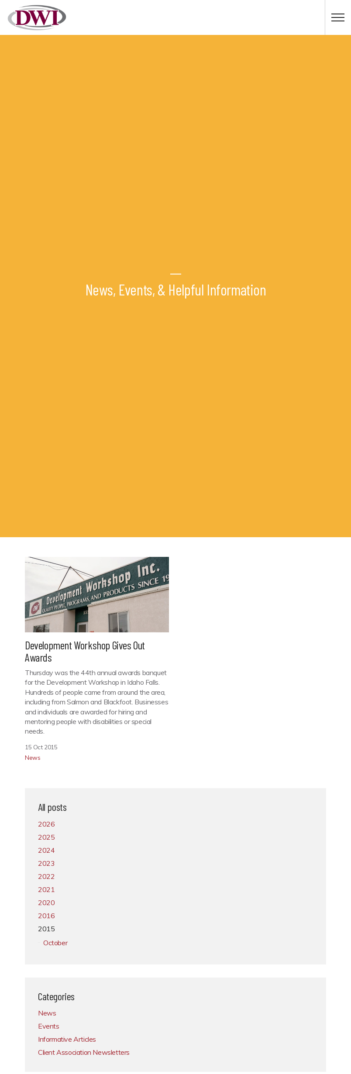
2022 (46, 876)
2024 (46, 850)
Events (48, 1026)
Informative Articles (67, 1039)
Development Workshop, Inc (37, 17)
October (55, 942)
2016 (46, 915)
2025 (46, 837)
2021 (46, 889)
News (32, 757)
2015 (46, 928)
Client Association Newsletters (84, 1052)
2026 (46, 824)
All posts (52, 806)
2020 (46, 902)
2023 (46, 863)
